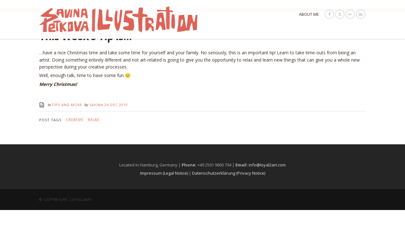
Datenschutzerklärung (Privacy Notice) (228, 203)
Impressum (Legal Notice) (164, 203)
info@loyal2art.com (267, 195)
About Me (309, 14)
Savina (96, 135)
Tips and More (67, 135)
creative (74, 150)
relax (93, 150)
